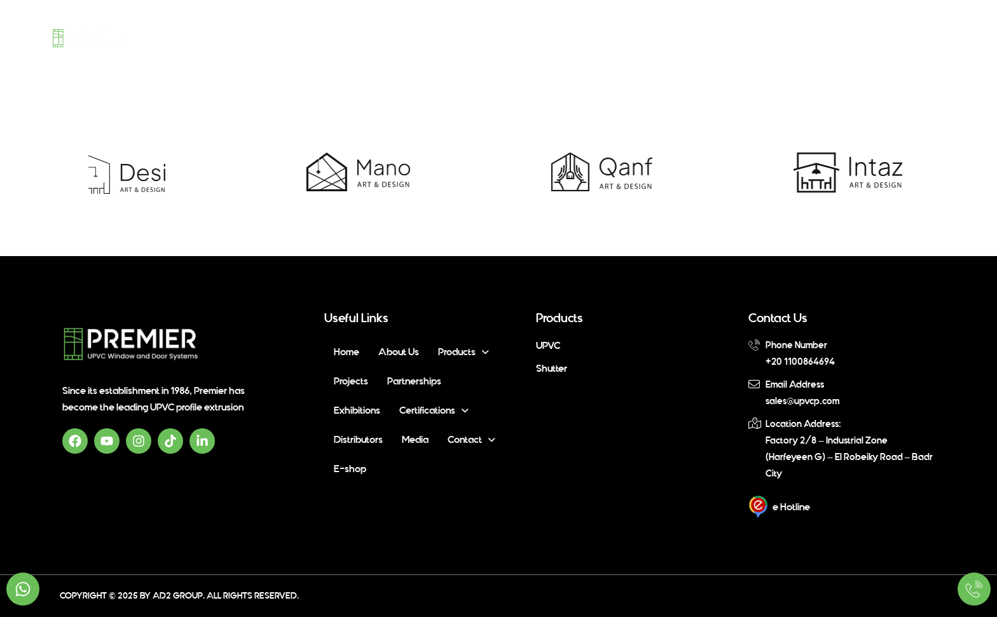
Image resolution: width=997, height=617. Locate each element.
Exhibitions (570, 36)
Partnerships (498, 36)
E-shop (912, 36)
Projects (431, 36)
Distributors (739, 36)
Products (364, 36)
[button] (364, 36)
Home (246, 36)
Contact (854, 36)
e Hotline (791, 507)
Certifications (652, 36)
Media (798, 36)
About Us (295, 36)
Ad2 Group (178, 595)
